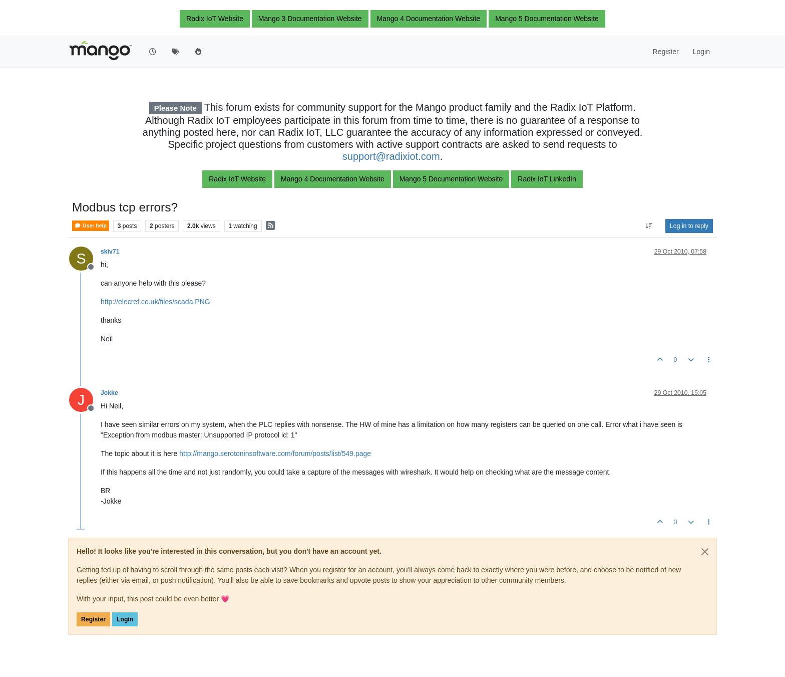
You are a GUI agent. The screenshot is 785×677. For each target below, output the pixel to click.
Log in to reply (689, 226)
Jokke (109, 392)
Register (93, 619)
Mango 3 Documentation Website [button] (310, 19)
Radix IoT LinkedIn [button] (547, 179)
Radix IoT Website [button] (214, 19)
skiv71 (110, 251)
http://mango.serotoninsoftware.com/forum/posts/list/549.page (275, 453)
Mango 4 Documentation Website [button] (429, 19)
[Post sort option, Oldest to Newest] (649, 226)
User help (91, 225)
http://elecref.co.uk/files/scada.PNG (155, 302)
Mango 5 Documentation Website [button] (547, 19)
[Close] (704, 551)
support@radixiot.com (391, 156)
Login (125, 619)
